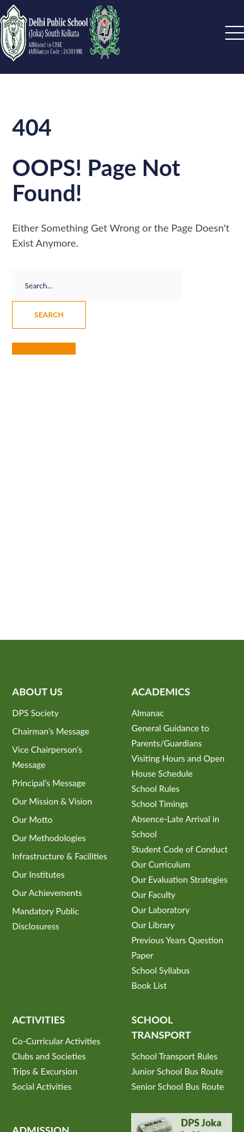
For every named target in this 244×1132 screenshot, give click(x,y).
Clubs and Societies (49, 1056)
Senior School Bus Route (177, 1086)
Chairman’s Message (50, 731)
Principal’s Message (48, 782)
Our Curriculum (160, 864)
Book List (148, 985)
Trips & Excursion (44, 1071)
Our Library (152, 924)
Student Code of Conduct (179, 849)
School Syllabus (160, 970)
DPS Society (35, 712)
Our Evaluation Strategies (179, 879)
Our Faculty (153, 894)
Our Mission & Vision (52, 801)
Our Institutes (38, 874)
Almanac (147, 712)
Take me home (44, 349)
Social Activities (41, 1086)
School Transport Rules (174, 1056)
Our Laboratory (160, 909)
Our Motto (32, 819)
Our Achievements (47, 892)
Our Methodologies (49, 837)
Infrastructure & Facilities (59, 856)
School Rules (155, 788)
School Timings (159, 803)
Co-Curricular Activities (56, 1040)
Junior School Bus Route (177, 1071)
